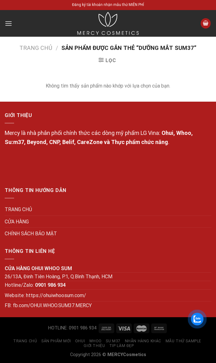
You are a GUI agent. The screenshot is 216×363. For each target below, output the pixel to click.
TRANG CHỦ (18, 209)
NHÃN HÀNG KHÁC (143, 341)
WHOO (95, 341)
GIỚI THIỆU (94, 346)
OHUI (80, 341)
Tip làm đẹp (121, 346)
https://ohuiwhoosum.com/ (56, 295)
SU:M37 (113, 341)
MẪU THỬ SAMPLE (184, 341)
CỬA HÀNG (17, 222)
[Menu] (8, 23)
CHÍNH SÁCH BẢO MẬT (31, 234)
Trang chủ (35, 48)
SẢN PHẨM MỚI (56, 341)
